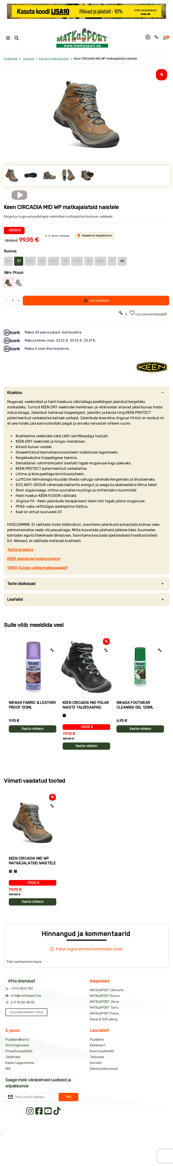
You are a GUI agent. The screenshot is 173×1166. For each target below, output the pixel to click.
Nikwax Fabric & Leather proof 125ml (32, 705)
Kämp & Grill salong (103, 1019)
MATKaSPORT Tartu (104, 1008)
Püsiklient (97, 1040)
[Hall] (15, 871)
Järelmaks (13, 1057)
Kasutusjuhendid (102, 1051)
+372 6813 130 (22, 989)
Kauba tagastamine (19, 1063)
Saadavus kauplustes (94, 235)
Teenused (97, 1057)
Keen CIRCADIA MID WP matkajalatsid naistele (32, 860)
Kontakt (96, 1063)
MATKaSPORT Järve (104, 1002)
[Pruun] (10, 871)
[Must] (64, 715)
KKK (8, 1069)
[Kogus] (12, 300)
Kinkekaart (97, 1045)
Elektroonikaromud (103, 1069)
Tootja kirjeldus (20, 550)
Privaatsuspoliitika (18, 1051)
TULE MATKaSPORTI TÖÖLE (26, 1012)
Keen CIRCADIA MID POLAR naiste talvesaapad (86, 705)
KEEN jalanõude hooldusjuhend (33, 559)
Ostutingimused (17, 1045)
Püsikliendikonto (17, 1040)
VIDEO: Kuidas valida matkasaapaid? (37, 568)
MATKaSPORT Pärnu (104, 1013)
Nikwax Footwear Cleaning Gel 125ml (135, 705)
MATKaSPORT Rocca (105, 996)
